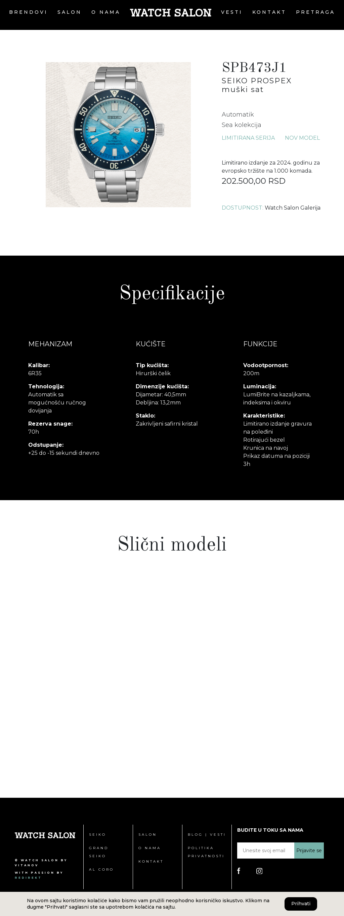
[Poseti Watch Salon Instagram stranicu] (259, 871)
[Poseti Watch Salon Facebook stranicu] (238, 871)
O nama (105, 12)
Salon (69, 12)
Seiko (97, 834)
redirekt (28, 877)
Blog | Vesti (207, 834)
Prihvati (300, 904)
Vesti (232, 12)
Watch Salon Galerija (292, 208)
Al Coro (101, 869)
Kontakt (269, 12)
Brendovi (28, 12)
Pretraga (315, 12)
